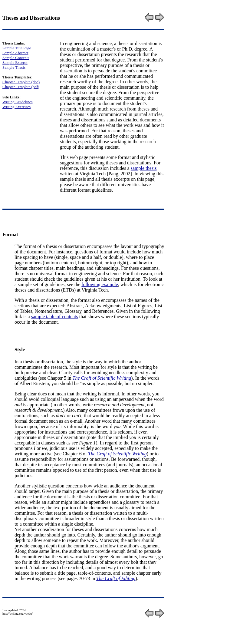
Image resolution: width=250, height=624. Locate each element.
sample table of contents (54, 316)
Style (20, 349)
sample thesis (144, 168)
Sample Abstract (15, 53)
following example (99, 284)
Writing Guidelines (17, 102)
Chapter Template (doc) (21, 82)
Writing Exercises (16, 106)
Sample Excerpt (15, 62)
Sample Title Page (16, 48)
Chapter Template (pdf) (20, 86)
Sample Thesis (13, 67)
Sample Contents (15, 57)
